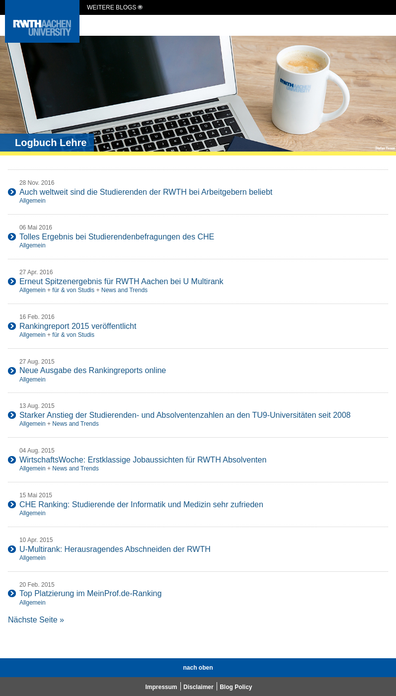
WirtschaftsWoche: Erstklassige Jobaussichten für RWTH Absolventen (142, 460)
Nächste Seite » (36, 620)
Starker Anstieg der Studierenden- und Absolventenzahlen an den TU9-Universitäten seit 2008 (185, 415)
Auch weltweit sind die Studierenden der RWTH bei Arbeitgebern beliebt (145, 192)
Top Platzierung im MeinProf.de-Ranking (90, 593)
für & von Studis (73, 290)
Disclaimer (198, 687)
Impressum (161, 687)
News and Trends (124, 290)
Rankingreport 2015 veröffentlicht (77, 326)
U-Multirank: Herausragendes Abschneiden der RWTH (115, 549)
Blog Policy (236, 687)
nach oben (198, 667)
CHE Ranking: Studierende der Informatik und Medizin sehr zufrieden (141, 504)
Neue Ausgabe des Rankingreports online (92, 370)
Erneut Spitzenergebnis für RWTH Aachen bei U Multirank (121, 281)
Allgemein (32, 200)
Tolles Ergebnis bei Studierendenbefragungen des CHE (116, 236)
